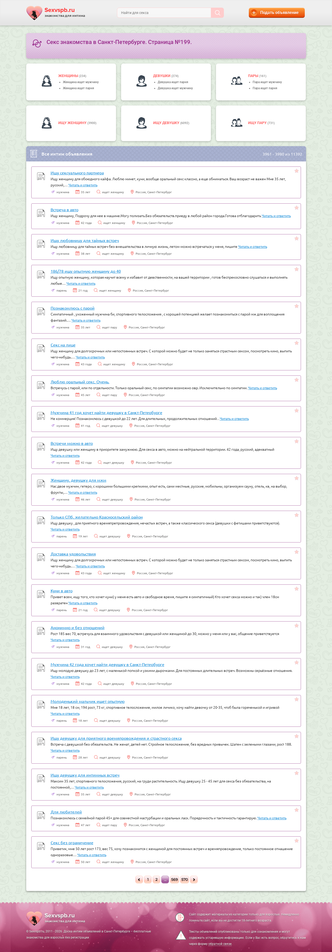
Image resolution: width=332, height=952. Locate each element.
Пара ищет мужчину (267, 82)
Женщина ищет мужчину (81, 82)
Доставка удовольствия (73, 553)
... (165, 879)
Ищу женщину (72, 123)
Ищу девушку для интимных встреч (85, 774)
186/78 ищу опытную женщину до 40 (86, 271)
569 (174, 879)
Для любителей (66, 811)
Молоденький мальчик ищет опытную (88, 701)
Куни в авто (62, 590)
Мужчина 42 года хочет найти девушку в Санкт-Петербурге (107, 664)
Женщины (68, 76)
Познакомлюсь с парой (73, 307)
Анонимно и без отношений (78, 627)
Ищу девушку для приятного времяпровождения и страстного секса (116, 738)
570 (184, 879)
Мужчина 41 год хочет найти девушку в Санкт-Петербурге (106, 412)
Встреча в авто (64, 209)
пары (253, 76)
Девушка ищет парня (173, 82)
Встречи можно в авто (72, 443)
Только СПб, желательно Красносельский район (97, 516)
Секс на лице (63, 344)
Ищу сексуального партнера (77, 172)
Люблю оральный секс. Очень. (80, 381)
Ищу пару (257, 123)
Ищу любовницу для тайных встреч (85, 240)
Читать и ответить (82, 185)
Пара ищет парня (265, 88)
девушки (162, 76)
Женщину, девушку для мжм (78, 479)
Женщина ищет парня (78, 88)
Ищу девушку (166, 123)
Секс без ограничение (72, 842)
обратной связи (220, 944)
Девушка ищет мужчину (175, 88)
